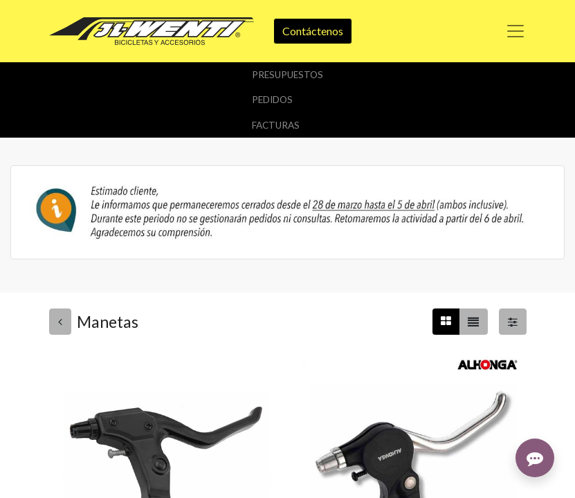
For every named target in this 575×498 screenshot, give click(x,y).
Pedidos (272, 99)
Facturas (276, 125)
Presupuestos (287, 74)
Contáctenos (312, 30)
